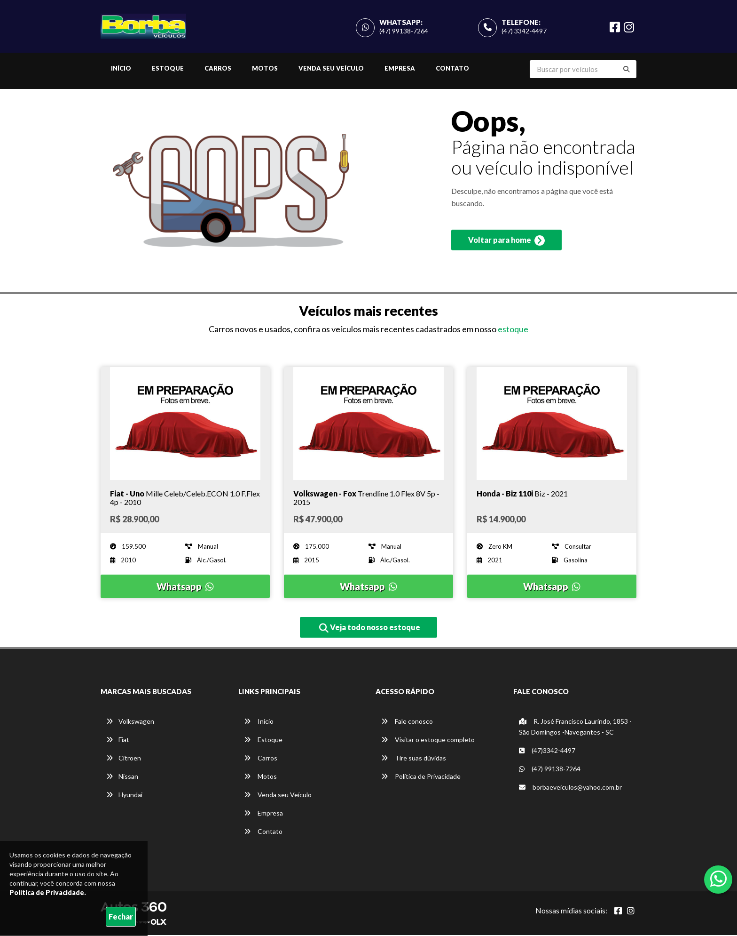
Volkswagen (130, 722)
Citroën (123, 759)
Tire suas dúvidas (413, 759)
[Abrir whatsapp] (718, 878)
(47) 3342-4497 (524, 31)
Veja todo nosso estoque (369, 629)
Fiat (117, 740)
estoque (513, 330)
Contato (452, 69)
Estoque (168, 69)
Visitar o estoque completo (428, 740)
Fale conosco (407, 722)
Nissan (122, 777)
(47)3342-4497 (547, 751)
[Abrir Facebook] (618, 911)
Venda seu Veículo (331, 69)
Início (121, 69)
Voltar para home (506, 242)
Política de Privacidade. (47, 892)
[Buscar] (626, 70)
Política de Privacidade (421, 777)
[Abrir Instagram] (631, 911)
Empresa (399, 69)
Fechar (121, 916)
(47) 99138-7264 (403, 31)
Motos (265, 69)
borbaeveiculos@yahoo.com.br (570, 788)
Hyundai (124, 796)
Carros (217, 69)
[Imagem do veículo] (185, 424)
